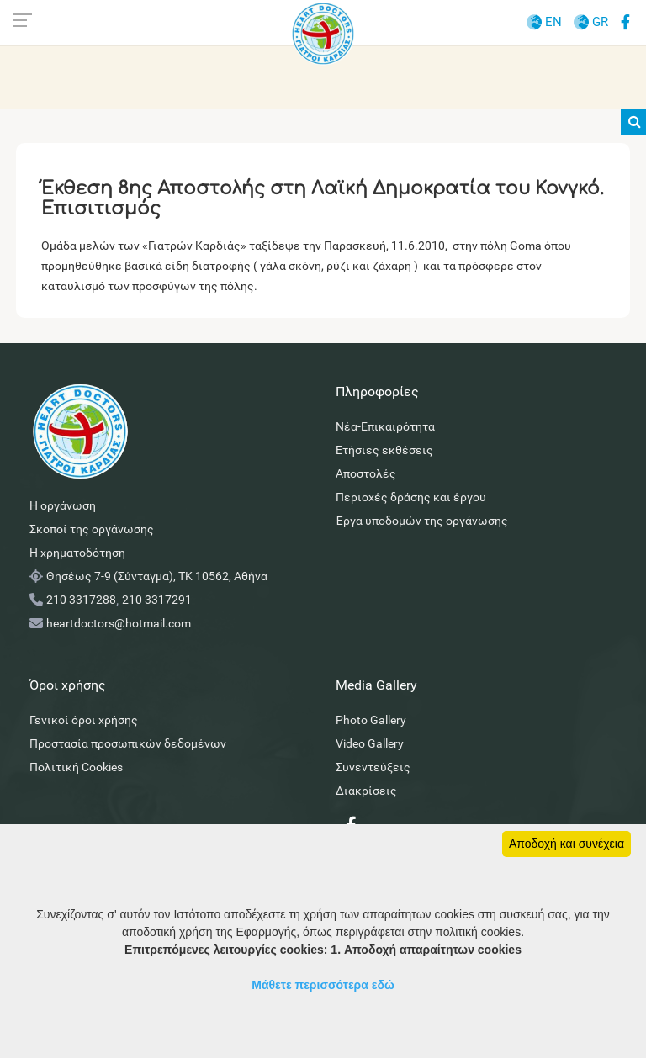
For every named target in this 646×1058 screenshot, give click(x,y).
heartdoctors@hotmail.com (118, 623)
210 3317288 (81, 599)
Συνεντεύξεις (373, 767)
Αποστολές (366, 473)
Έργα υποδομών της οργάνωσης (422, 520)
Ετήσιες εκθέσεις (384, 450)
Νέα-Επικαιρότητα (385, 426)
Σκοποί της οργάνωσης (91, 529)
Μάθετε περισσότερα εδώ (323, 985)
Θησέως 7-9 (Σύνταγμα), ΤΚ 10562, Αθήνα (156, 576)
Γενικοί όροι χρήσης (83, 720)
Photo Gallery (371, 720)
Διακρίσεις (366, 790)
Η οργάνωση (62, 505)
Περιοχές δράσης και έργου (411, 497)
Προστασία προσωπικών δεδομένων (127, 743)
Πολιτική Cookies (76, 767)
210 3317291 (157, 599)
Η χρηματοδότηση (77, 552)
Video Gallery (370, 743)
